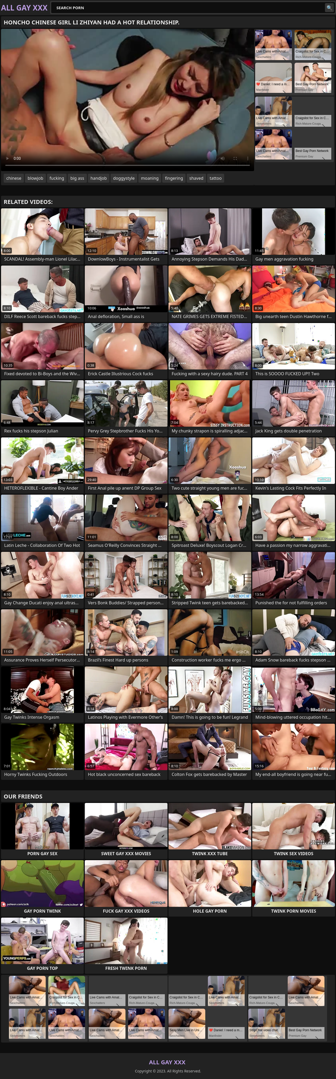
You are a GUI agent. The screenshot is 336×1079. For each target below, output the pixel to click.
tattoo (216, 178)
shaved (196, 178)
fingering (174, 178)
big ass (77, 178)
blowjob (35, 178)
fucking (57, 178)
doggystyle (124, 178)
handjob (99, 178)
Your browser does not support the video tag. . (127, 100)
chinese (13, 178)
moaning (150, 178)
